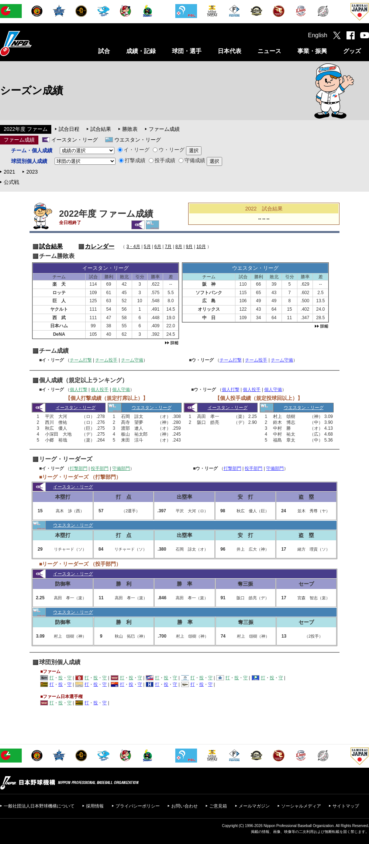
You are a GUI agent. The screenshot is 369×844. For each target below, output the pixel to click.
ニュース (269, 51)
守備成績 (192, 160)
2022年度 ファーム (26, 129)
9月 (189, 246)
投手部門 (99, 468)
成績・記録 (141, 51)
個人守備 (121, 389)
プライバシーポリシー (137, 806)
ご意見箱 (218, 806)
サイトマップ (345, 806)
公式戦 (11, 182)
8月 (178, 246)
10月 (201, 246)
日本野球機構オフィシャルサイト (34, 43)
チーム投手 (106, 360)
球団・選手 (186, 51)
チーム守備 (132, 360)
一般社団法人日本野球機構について (39, 806)
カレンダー (99, 246)
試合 (104, 51)
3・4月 (133, 246)
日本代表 (229, 51)
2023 (32, 172)
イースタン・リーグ (74, 140)
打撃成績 (132, 160)
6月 (157, 246)
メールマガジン (254, 806)
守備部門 (121, 468)
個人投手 (99, 389)
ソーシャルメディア (301, 806)
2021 (9, 172)
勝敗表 (130, 129)
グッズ (352, 51)
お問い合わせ (184, 806)
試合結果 (100, 129)
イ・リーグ (133, 150)
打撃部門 (78, 468)
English (317, 35)
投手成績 (162, 160)
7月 (168, 246)
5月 (147, 246)
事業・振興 (312, 51)
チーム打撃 (81, 360)
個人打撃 (78, 389)
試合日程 (69, 129)
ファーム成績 (164, 129)
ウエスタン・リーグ (137, 140)
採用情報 (95, 806)
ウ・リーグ (168, 150)
